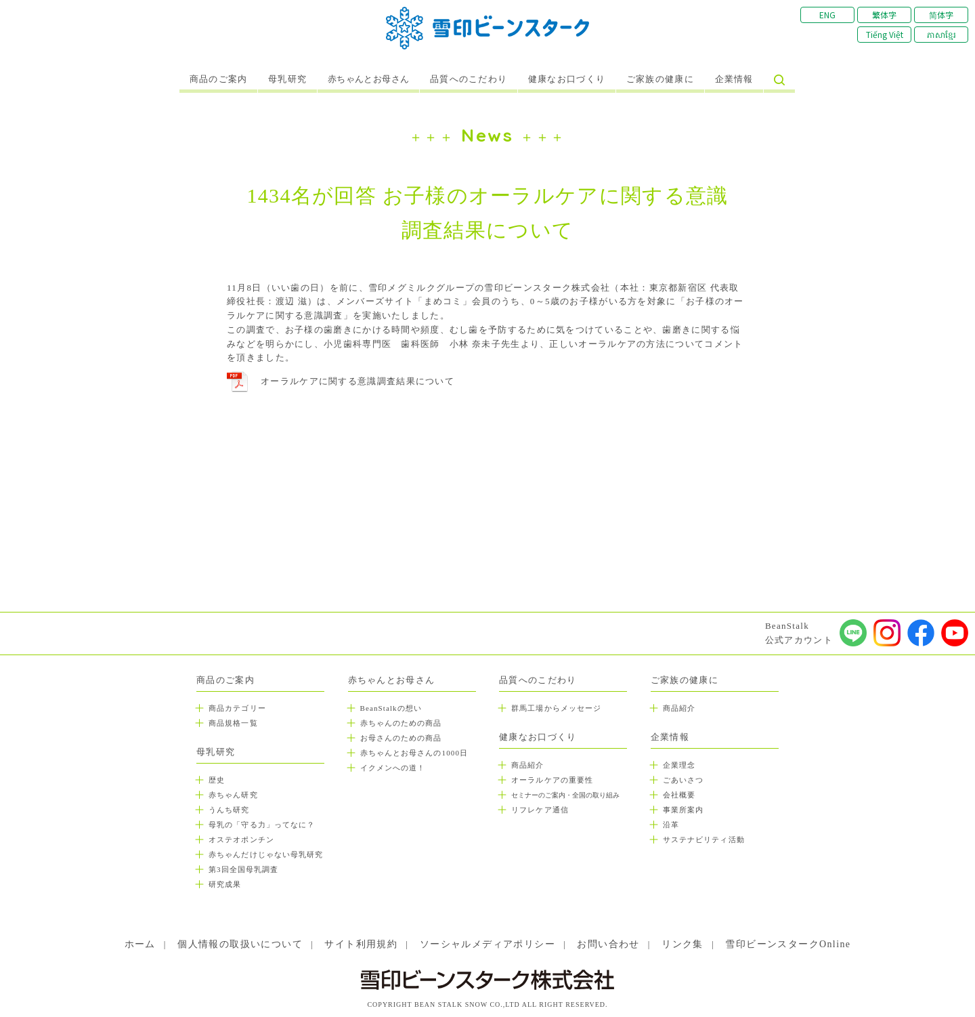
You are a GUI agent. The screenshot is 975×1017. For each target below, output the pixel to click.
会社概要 (679, 795)
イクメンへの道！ (393, 768)
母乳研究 (287, 79)
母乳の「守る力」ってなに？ (262, 825)
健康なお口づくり (566, 79)
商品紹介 (527, 765)
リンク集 (682, 944)
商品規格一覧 (233, 723)
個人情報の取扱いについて (240, 944)
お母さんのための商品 (401, 738)
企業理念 (679, 765)
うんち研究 (229, 810)
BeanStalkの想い (391, 708)
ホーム (140, 944)
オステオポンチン (241, 839)
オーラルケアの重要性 (552, 780)
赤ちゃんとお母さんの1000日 (414, 753)
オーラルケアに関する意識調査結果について (357, 381)
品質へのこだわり (468, 79)
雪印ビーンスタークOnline (787, 944)
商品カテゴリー (237, 708)
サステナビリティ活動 (704, 839)
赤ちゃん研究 (233, 795)
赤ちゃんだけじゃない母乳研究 (266, 854)
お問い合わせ (608, 944)
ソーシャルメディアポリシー (487, 944)
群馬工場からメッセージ (556, 708)
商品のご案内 (219, 79)
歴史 (217, 780)
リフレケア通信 (540, 810)
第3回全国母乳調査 (243, 869)
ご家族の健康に (660, 79)
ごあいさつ (683, 780)
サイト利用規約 (360, 944)
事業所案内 (683, 810)
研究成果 (225, 884)
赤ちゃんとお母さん (369, 79)
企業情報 (734, 79)
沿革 (671, 825)
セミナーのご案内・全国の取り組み (565, 795)
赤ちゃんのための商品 (401, 723)
